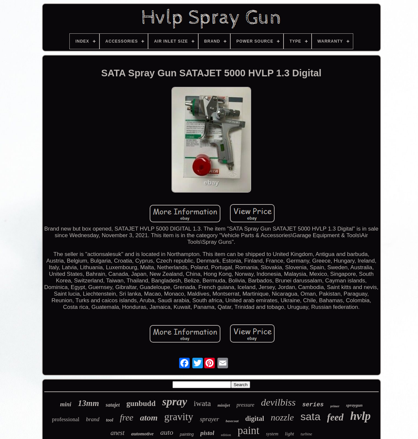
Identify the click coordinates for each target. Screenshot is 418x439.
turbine (306, 434)
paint (248, 430)
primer (335, 406)
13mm (88, 403)
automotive (142, 433)
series (313, 404)
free (126, 417)
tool (109, 420)
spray (174, 401)
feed (335, 417)
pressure (245, 405)
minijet (223, 405)
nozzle (282, 417)
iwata (202, 403)
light (289, 433)
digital (254, 418)
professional (65, 419)
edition (226, 435)
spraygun (354, 405)
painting (187, 434)
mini (65, 404)
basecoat (232, 421)
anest (117, 432)
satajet (113, 405)
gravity (178, 416)
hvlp (360, 416)
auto (166, 432)
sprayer (209, 419)
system (272, 433)
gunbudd (140, 403)
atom (149, 417)
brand (92, 419)
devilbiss (278, 402)
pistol (207, 432)
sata (310, 416)
